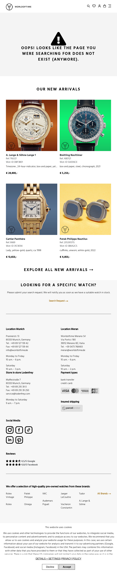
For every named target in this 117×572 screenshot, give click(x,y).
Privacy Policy (71, 558)
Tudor (82, 494)
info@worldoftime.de (17, 350)
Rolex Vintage (10, 495)
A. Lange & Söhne (84, 502)
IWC (45, 494)
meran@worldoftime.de (73, 350)
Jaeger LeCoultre (66, 495)
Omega (28, 504)
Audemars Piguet (48, 502)
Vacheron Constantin (66, 506)
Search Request (58, 301)
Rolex (9, 504)
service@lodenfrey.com (18, 394)
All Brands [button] (104, 494)
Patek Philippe (28, 495)
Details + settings (48, 558)
